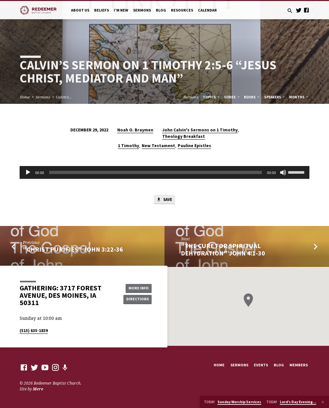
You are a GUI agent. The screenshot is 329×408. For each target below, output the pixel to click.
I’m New (121, 10)
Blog (161, 10)
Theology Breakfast (183, 136)
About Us (80, 10)
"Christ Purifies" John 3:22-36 (73, 250)
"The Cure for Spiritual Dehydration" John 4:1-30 (223, 250)
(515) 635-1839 (34, 331)
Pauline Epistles (194, 145)
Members (298, 365)
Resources (182, 10)
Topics (211, 97)
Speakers (275, 97)
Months (299, 97)
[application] (164, 172)
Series (232, 97)
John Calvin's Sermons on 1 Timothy (200, 130)
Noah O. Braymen (135, 130)
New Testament (158, 145)
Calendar (207, 10)
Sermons (142, 10)
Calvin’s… (64, 97)
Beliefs (101, 10)
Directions (137, 299)
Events (261, 365)
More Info (137, 288)
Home (25, 97)
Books (252, 97)
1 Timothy (128, 145)
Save (164, 200)
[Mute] (283, 172)
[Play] (28, 172)
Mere (38, 389)
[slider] (155, 172)
